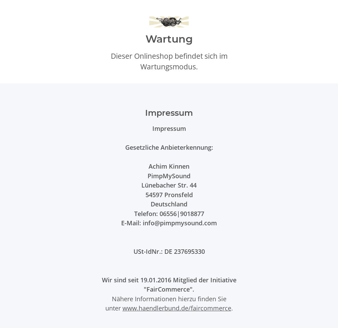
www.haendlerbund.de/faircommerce (177, 308)
